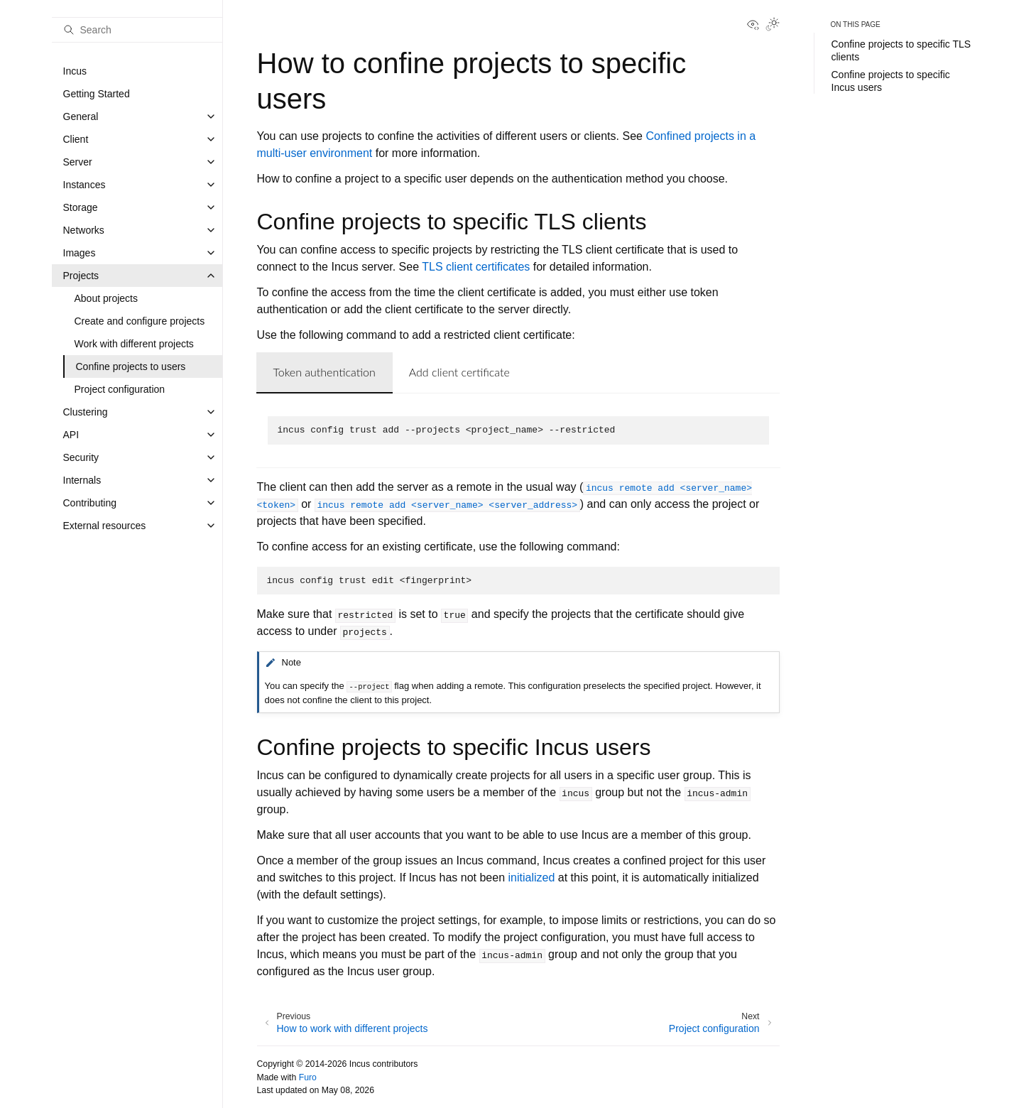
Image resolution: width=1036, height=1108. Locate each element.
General (81, 116)
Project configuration (120, 389)
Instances (84, 184)
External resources (104, 525)
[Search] (137, 30)
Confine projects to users (131, 366)
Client (76, 139)
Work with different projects (134, 343)
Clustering (85, 412)
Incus (75, 71)
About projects (106, 298)
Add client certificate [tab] (459, 372)
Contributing (90, 503)
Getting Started (96, 93)
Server (77, 162)
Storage (80, 207)
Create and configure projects (140, 321)
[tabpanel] (518, 430)
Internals (82, 480)
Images (79, 253)
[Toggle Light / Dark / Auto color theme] (772, 25)
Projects (81, 275)
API (71, 434)
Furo (308, 1077)
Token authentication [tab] (324, 372)
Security (81, 457)
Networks (83, 230)
